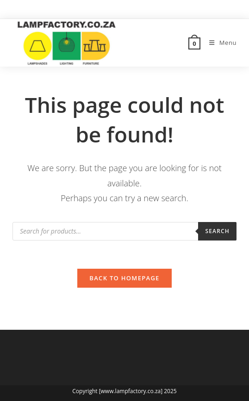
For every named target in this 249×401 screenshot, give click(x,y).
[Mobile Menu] (219, 42)
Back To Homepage (124, 278)
